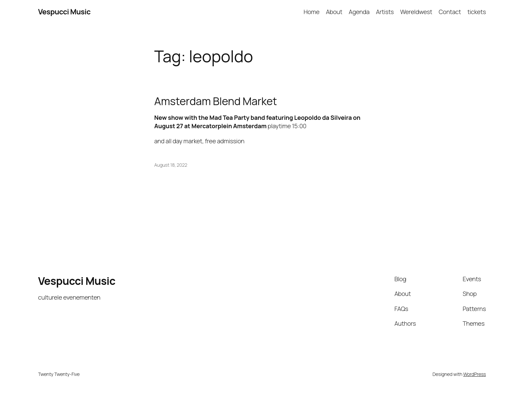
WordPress (474, 374)
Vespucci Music (64, 12)
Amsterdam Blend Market (215, 101)
